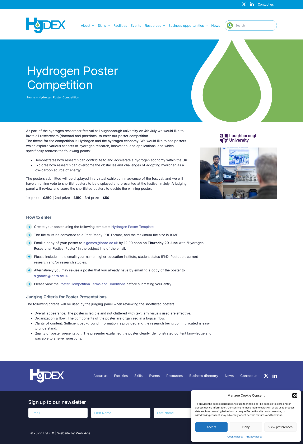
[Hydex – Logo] (46, 19)
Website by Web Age (73, 433)
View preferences (281, 427)
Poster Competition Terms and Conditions (92, 284)
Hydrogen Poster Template (132, 227)
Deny (246, 427)
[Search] (251, 25)
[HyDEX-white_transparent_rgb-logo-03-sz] (47, 367)
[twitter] (244, 4)
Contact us (266, 4)
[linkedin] (252, 4)
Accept (211, 427)
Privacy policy (254, 436)
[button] (295, 395)
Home (31, 97)
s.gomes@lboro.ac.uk (100, 243)
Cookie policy (235, 436)
